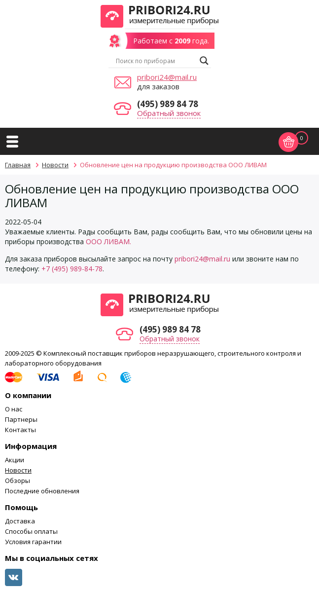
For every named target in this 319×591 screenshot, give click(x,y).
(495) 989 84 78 (167, 104)
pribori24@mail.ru (167, 77)
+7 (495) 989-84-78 (72, 268)
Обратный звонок (169, 113)
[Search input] (155, 61)
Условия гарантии (33, 541)
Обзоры (17, 480)
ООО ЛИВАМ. (108, 241)
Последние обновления (42, 490)
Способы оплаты (31, 531)
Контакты (20, 429)
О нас (13, 409)
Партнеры (21, 419)
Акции (14, 459)
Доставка (20, 521)
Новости (18, 470)
